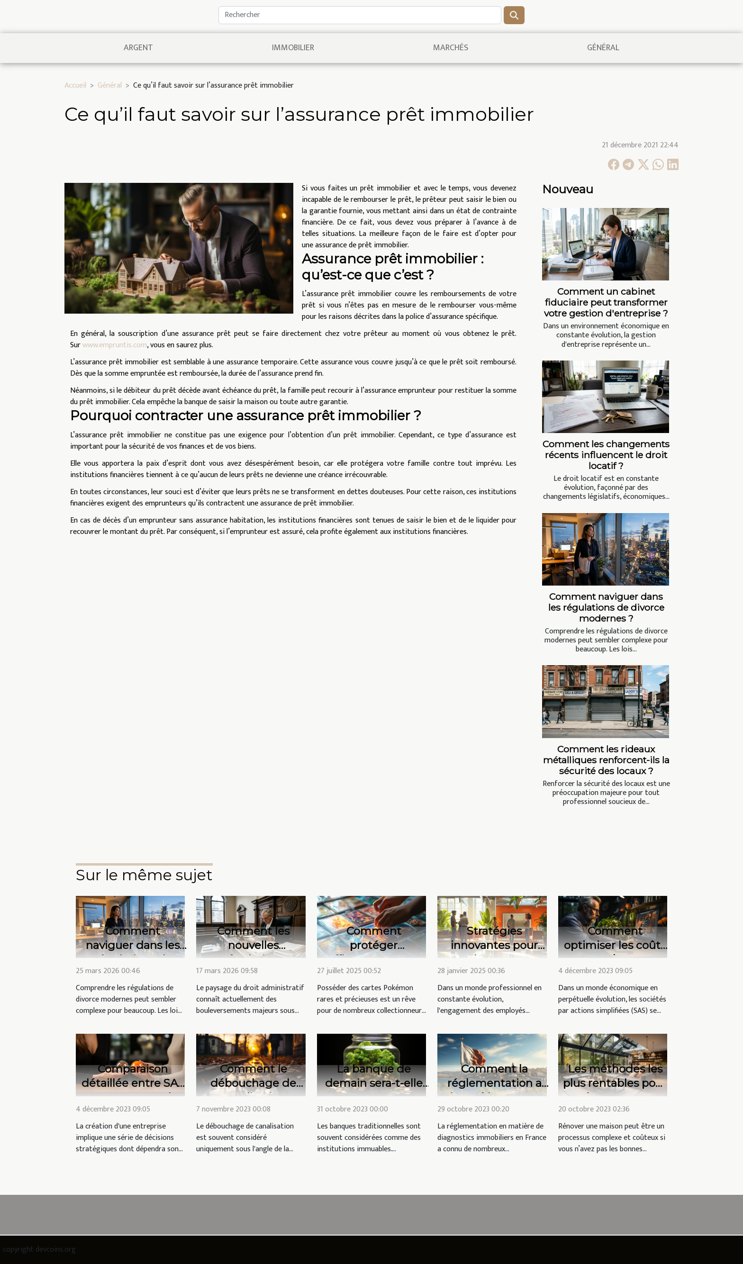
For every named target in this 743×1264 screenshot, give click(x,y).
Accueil (75, 85)
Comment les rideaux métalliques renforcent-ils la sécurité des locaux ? (606, 759)
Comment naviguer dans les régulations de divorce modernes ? (606, 607)
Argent (138, 48)
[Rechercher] (359, 15)
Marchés (450, 48)
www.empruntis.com (114, 345)
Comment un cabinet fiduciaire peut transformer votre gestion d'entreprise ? (606, 302)
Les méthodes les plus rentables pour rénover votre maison (615, 1090)
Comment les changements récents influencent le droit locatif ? (606, 454)
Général (603, 48)
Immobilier (293, 48)
